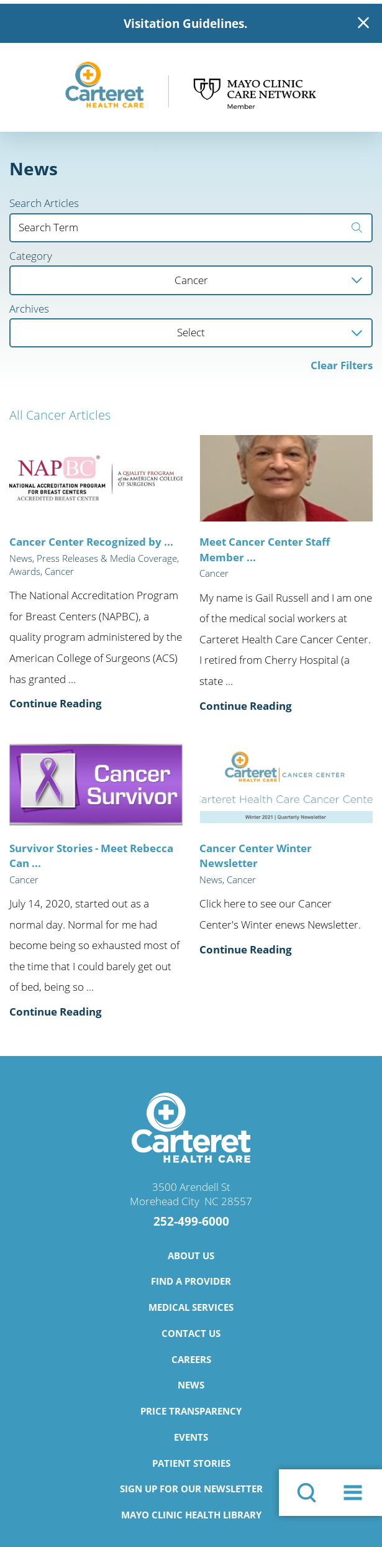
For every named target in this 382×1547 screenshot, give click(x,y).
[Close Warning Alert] (363, 23)
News (191, 1385)
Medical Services (191, 1307)
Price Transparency (191, 1411)
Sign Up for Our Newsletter (191, 1488)
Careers (191, 1359)
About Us (191, 1255)
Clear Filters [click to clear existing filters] (342, 365)
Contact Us (191, 1333)
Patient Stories (191, 1463)
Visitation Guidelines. (185, 23)
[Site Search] (306, 1492)
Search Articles (44, 203)
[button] (352, 1492)
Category (30, 256)
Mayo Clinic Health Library (191, 1514)
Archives (29, 309)
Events (191, 1437)
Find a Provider (191, 1281)
